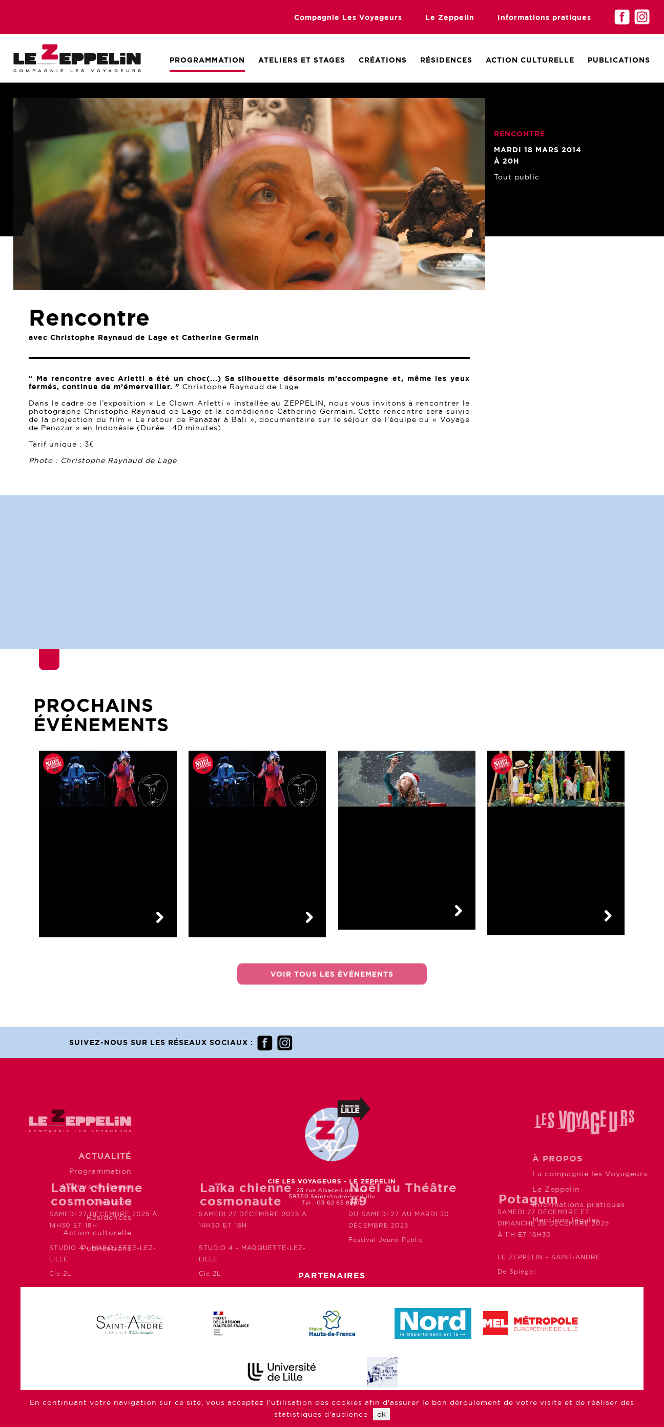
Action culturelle (530, 60)
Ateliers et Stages (301, 60)
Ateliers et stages (58, 1186)
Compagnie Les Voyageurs (348, 17)
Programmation (207, 60)
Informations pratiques (544, 17)
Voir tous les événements (332, 979)
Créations (383, 60)
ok (381, 1414)
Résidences (446, 60)
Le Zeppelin (449, 17)
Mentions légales (603, 1220)
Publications (619, 60)
